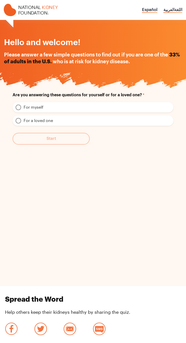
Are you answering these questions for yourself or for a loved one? (77, 95)
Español (149, 10)
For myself (33, 107)
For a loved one (38, 120)
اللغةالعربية (172, 10)
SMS (99, 329)
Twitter (40, 329)
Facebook (11, 329)
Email (70, 329)
